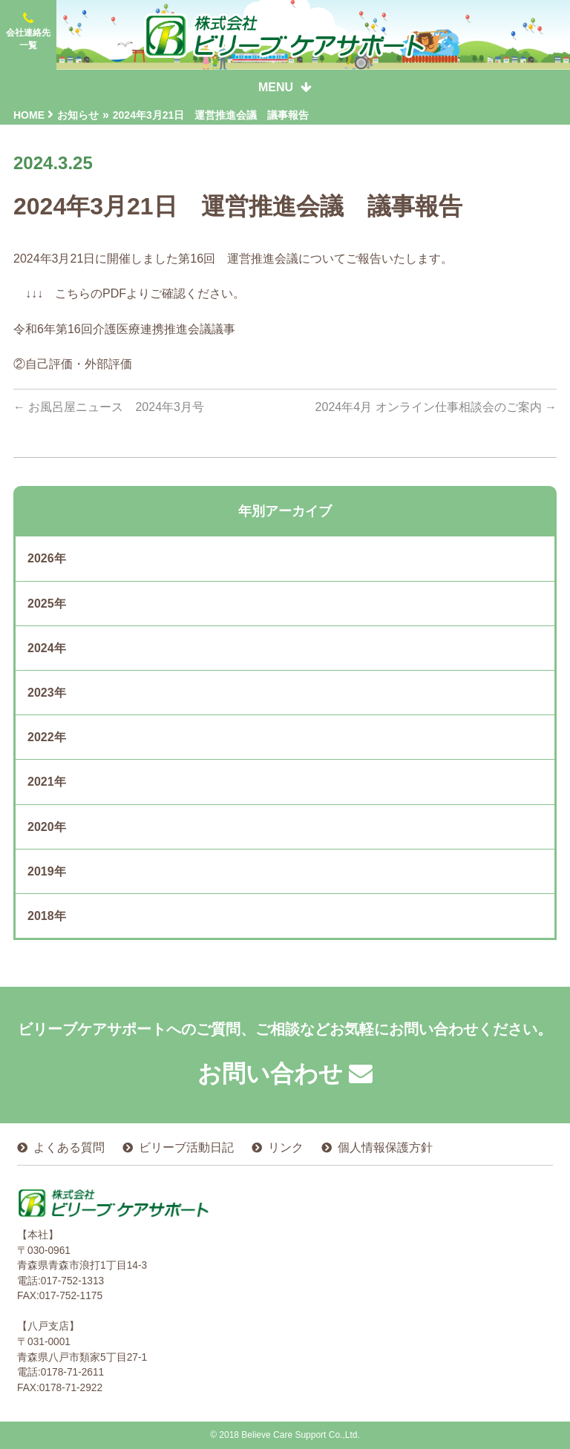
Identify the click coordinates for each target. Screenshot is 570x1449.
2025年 (46, 603)
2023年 (46, 692)
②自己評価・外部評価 (72, 364)
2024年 (46, 648)
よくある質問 (69, 1147)
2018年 (46, 916)
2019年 (46, 871)
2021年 (46, 781)
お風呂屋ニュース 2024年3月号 (108, 407)
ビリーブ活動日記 (186, 1147)
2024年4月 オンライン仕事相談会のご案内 (436, 407)
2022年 (46, 737)
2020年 (46, 827)
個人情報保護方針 (385, 1147)
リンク (286, 1147)
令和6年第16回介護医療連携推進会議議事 (124, 329)
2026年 (46, 558)
